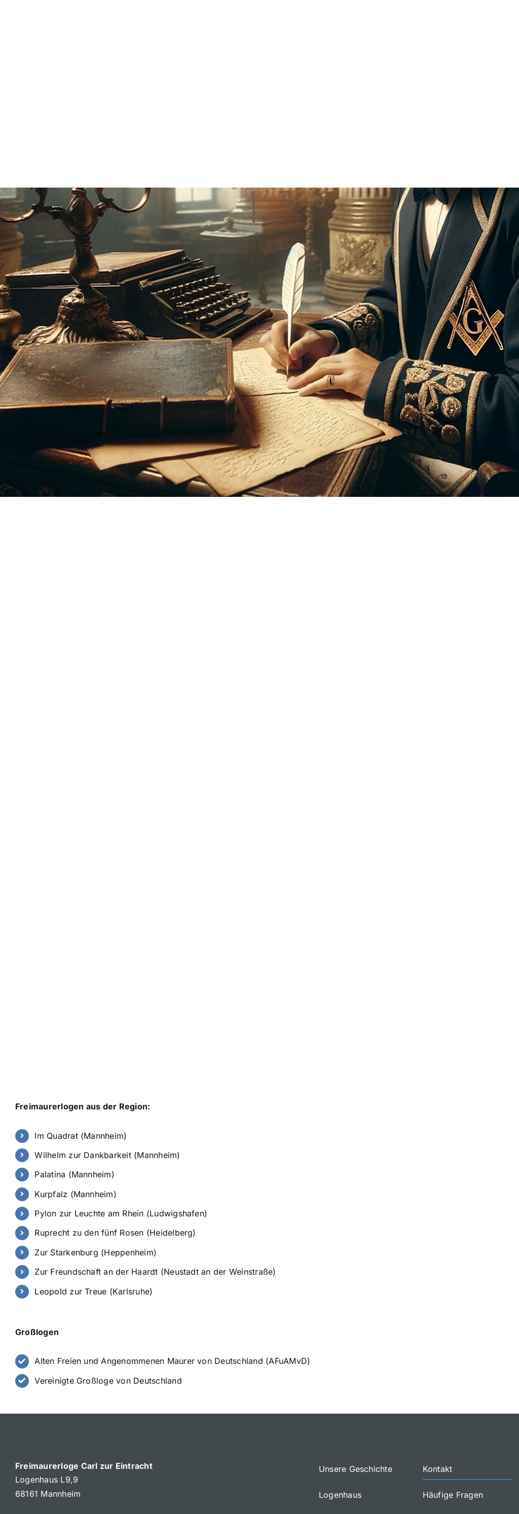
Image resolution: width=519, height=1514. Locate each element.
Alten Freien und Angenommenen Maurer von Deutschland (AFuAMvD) (172, 1218)
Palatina (51, 1031)
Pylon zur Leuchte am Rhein (90, 1070)
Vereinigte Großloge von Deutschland (107, 1237)
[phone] (499, 1460)
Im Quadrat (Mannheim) (80, 992)
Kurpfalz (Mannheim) (75, 1051)
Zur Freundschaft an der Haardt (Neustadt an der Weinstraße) (155, 1129)
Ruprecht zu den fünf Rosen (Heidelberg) (115, 1090)
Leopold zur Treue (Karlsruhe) (93, 1148)
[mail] (478, 1460)
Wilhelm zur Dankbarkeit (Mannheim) (107, 1012)
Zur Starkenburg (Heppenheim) (95, 1109)
